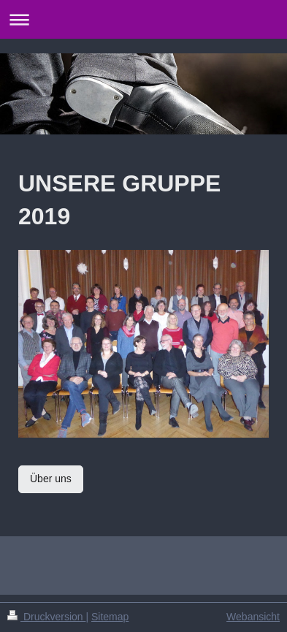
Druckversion (46, 617)
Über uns (51, 478)
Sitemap (110, 617)
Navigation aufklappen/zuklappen (143, 19)
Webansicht (253, 617)
